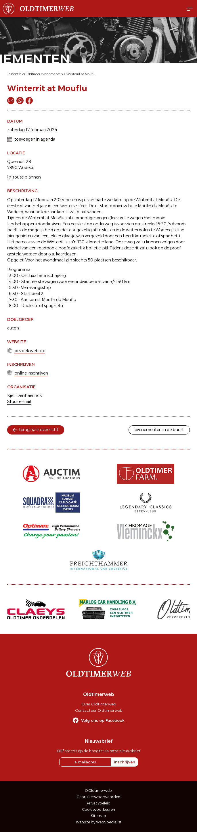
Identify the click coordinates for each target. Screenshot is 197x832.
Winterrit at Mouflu (80, 74)
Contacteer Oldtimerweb (98, 710)
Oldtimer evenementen (45, 74)
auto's (13, 328)
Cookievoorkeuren (98, 809)
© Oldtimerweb (98, 790)
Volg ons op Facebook (103, 720)
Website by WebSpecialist (98, 822)
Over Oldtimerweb (98, 704)
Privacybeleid (98, 803)
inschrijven (124, 762)
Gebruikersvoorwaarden (98, 797)
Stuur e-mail (19, 401)
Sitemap (98, 816)
